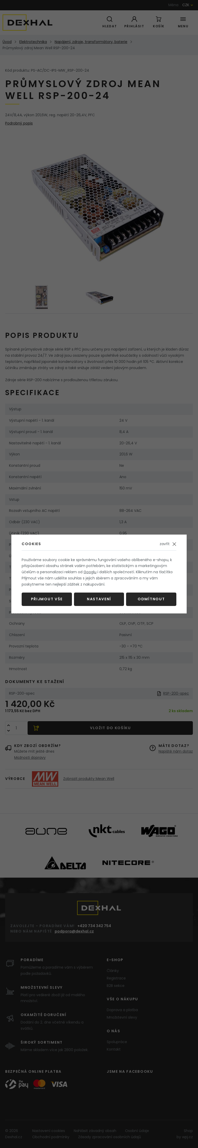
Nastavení (99, 599)
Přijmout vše (47, 599)
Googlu (90, 572)
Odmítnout (151, 599)
